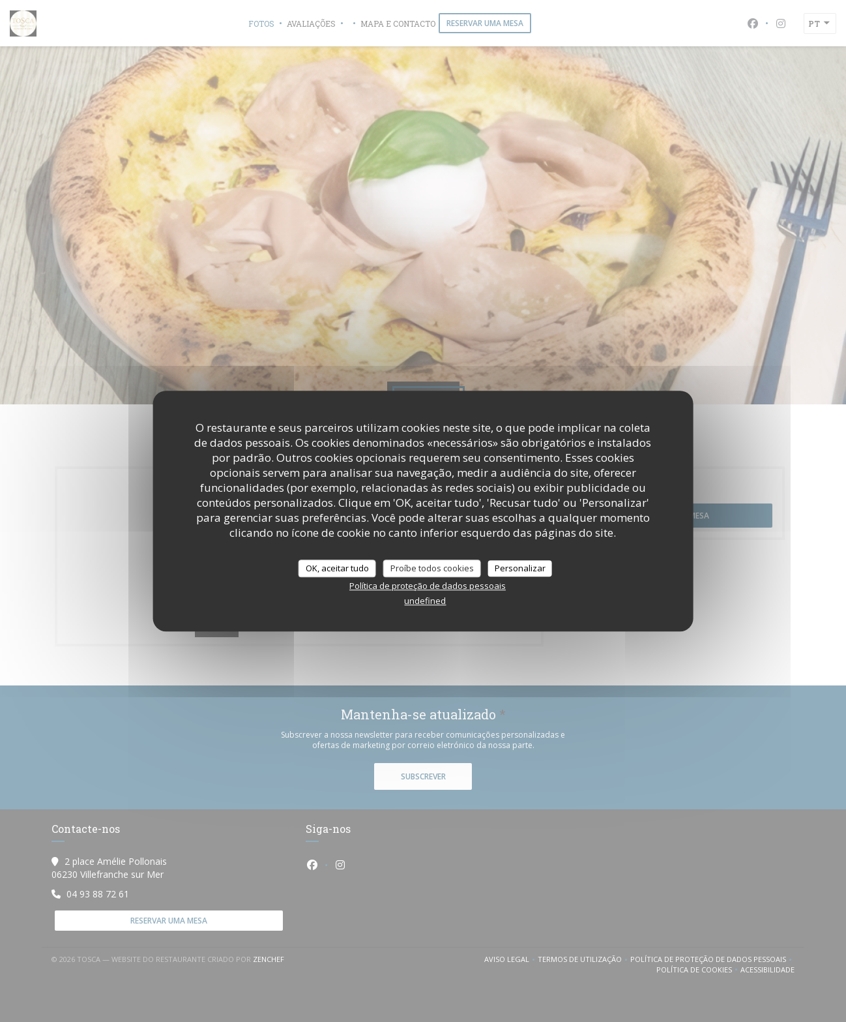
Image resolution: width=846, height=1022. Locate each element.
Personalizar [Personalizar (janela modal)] (520, 568)
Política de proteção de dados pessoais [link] (427, 586)
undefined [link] (425, 601)
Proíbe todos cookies (432, 568)
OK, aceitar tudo (337, 568)
